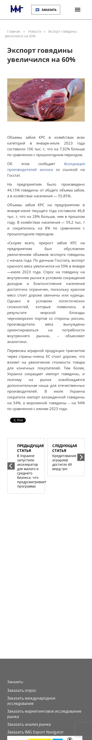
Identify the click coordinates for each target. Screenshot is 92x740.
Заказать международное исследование (31, 700)
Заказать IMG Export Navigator (35, 732)
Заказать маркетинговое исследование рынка (44, 714)
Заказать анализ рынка (29, 724)
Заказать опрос (21, 690)
